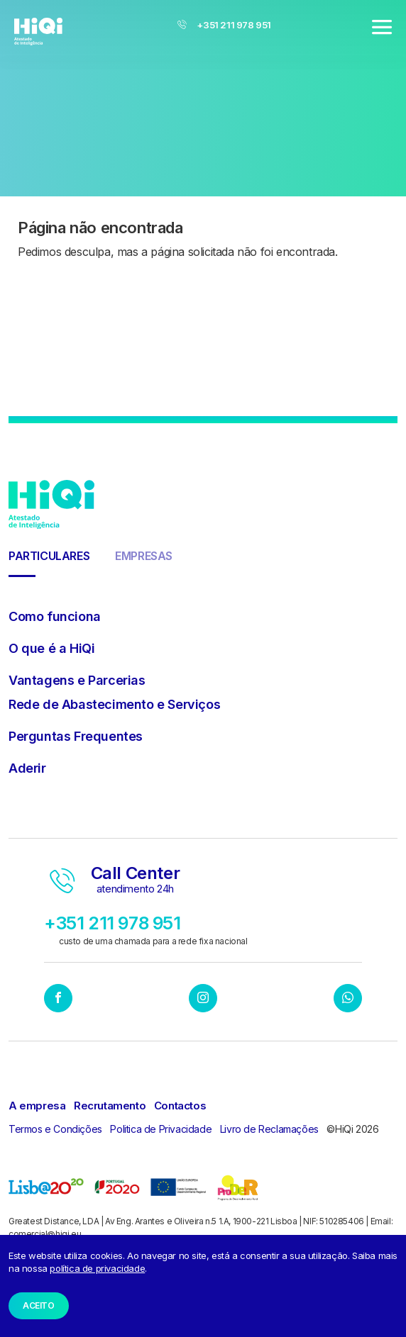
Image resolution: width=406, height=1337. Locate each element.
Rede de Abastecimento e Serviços (114, 704)
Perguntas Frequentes (76, 736)
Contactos (180, 1105)
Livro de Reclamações (269, 1129)
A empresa (37, 1105)
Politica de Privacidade (161, 1129)
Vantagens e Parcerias (77, 680)
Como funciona (55, 616)
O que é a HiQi (51, 648)
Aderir (27, 768)
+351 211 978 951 (224, 24)
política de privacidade (97, 1268)
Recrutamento (110, 1105)
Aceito (39, 1305)
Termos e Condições (55, 1129)
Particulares (49, 556)
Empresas (143, 556)
